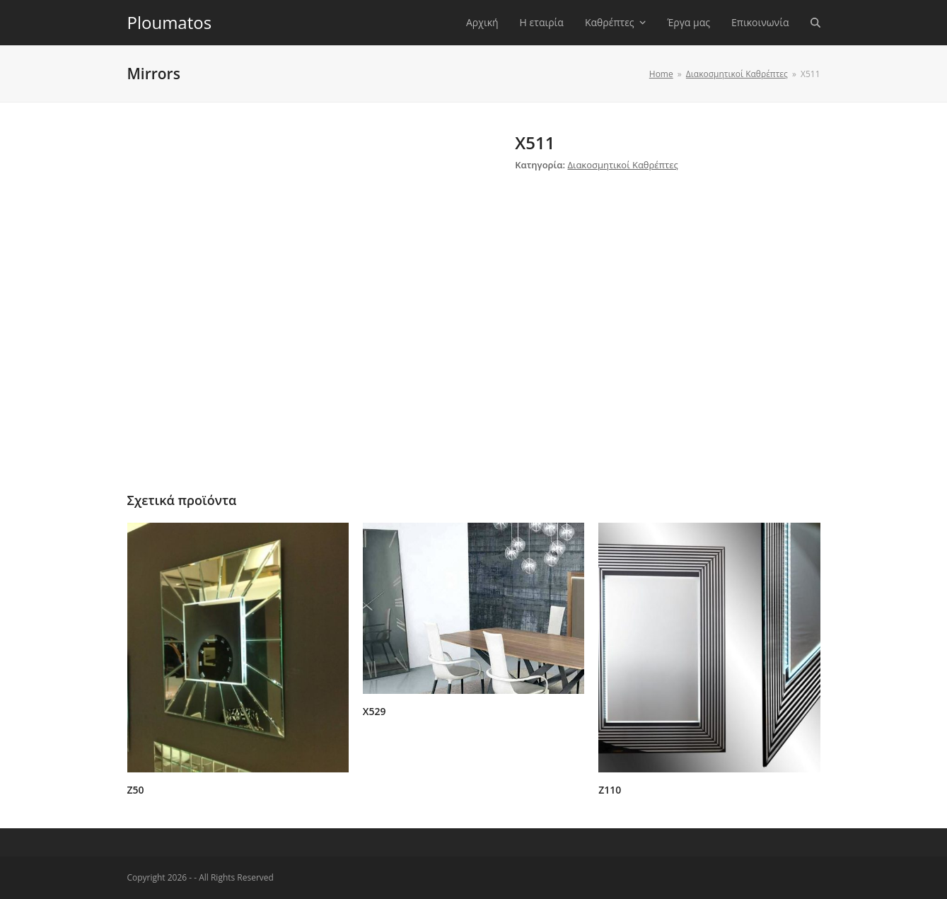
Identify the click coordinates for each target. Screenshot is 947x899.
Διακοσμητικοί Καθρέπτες (622, 164)
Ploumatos (169, 22)
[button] (815, 22)
